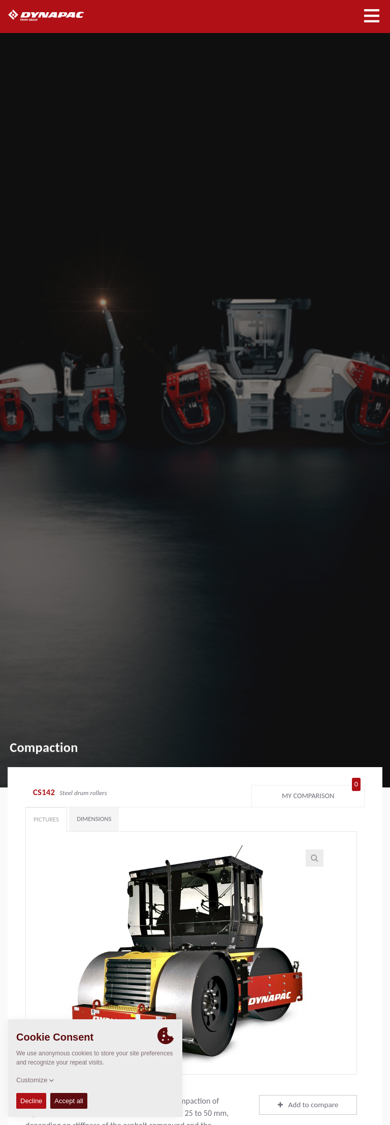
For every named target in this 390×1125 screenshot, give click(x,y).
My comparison (321, 793)
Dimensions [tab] (94, 819)
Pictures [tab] (46, 819)
